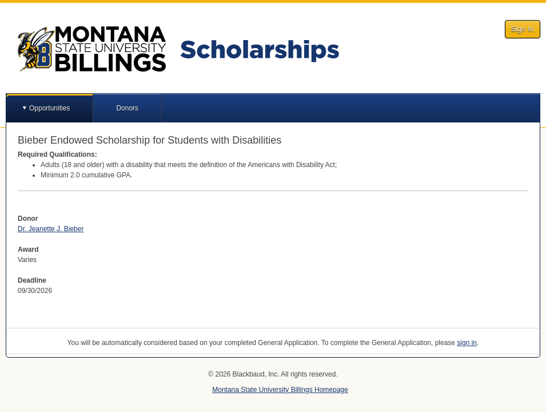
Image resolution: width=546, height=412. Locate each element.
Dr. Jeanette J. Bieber (50, 229)
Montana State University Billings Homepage (280, 390)
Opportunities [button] (49, 108)
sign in (467, 343)
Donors (127, 108)
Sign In (522, 29)
